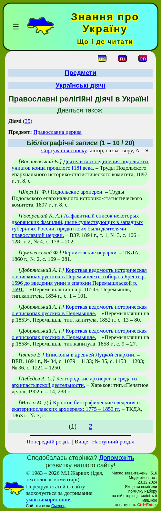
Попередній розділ (48, 442)
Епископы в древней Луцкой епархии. (90, 355)
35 (27, 121)
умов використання (49, 499)
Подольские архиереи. (77, 192)
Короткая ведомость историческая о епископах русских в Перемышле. (79, 310)
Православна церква (57, 132)
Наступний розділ (113, 442)
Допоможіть (116, 457)
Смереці (58, 506)
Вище (81, 442)
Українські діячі (80, 85)
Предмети (80, 72)
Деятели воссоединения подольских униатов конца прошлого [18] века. (80, 164)
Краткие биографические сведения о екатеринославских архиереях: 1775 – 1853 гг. (76, 405)
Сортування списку (64, 150)
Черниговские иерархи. (90, 253)
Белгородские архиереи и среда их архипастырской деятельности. (75, 382)
